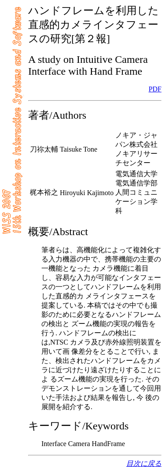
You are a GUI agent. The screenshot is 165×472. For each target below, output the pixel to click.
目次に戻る (143, 463)
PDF (155, 89)
